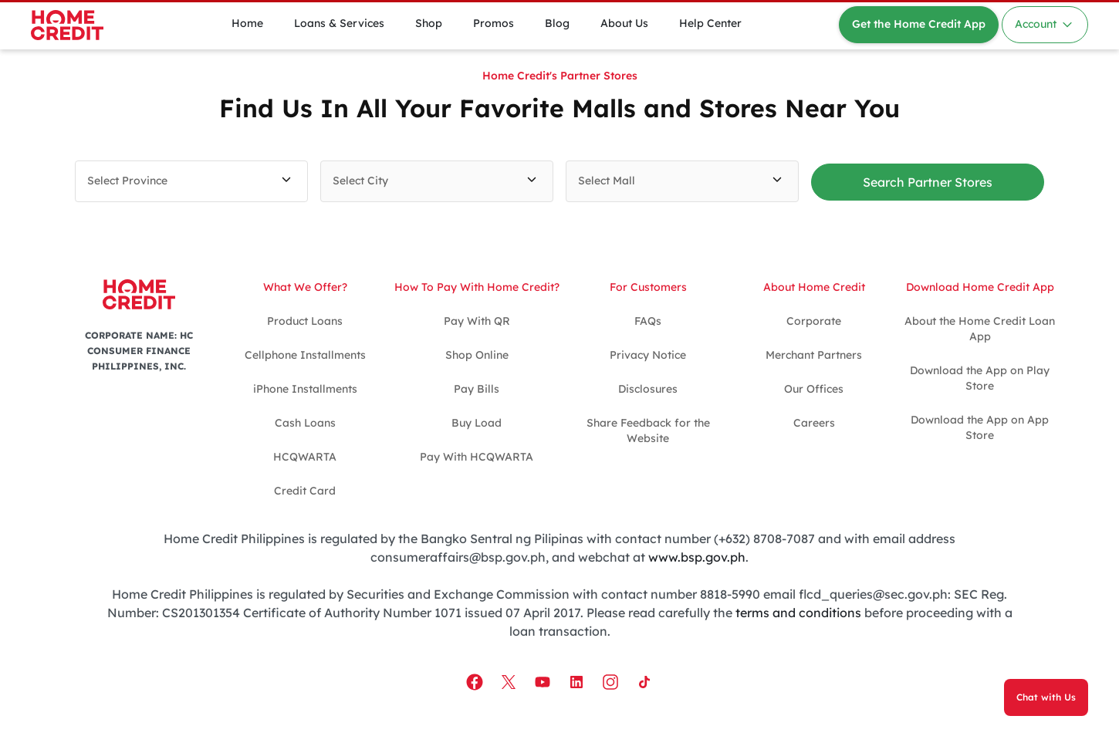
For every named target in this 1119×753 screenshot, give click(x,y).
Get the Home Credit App (918, 24)
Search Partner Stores (927, 182)
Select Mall (606, 180)
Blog (557, 23)
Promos (493, 23)
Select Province (127, 180)
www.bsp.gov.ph (696, 557)
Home (247, 23)
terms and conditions (798, 612)
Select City (360, 180)
